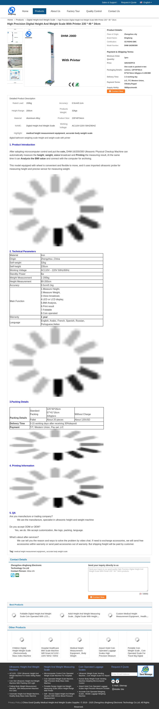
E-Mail (115, 685)
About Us (55, 11)
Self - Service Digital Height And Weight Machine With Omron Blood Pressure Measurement (59, 696)
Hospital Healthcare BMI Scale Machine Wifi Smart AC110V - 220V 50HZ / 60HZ (50, 652)
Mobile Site (118, 689)
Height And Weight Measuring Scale (59, 668)
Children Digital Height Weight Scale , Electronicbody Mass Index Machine (21, 652)
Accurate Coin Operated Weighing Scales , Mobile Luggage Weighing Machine (92, 694)
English (148, 2)
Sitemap (123, 685)
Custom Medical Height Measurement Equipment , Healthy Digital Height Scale (131, 616)
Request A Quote (128, 2)
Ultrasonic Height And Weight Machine (24, 668)
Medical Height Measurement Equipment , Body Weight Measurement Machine (78, 654)
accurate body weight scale (57, 552)
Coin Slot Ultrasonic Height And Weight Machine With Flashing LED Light (24, 682)
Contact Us (114, 11)
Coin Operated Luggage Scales (91, 668)
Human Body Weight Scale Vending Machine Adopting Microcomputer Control (92, 681)
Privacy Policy (14, 702)
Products (39, 11)
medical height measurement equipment (29, 552)
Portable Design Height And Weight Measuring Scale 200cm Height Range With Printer (59, 688)
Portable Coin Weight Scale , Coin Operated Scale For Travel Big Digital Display (137, 653)
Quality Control (94, 11)
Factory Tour (73, 11)
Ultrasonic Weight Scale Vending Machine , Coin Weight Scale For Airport (94, 674)
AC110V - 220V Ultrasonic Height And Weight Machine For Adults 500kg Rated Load (24, 675)
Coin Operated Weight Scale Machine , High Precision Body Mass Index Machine (59, 681)
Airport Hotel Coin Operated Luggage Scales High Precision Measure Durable (107, 653)
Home (25, 11)
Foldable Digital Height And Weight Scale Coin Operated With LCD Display (35, 616)
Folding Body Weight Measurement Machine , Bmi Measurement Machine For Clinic (23, 688)
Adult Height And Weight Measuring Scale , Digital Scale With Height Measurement (84, 616)
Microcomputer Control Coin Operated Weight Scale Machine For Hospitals (58, 674)
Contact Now (117, 91)
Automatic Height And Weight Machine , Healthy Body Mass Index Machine (24, 695)
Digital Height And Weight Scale (41, 20)
